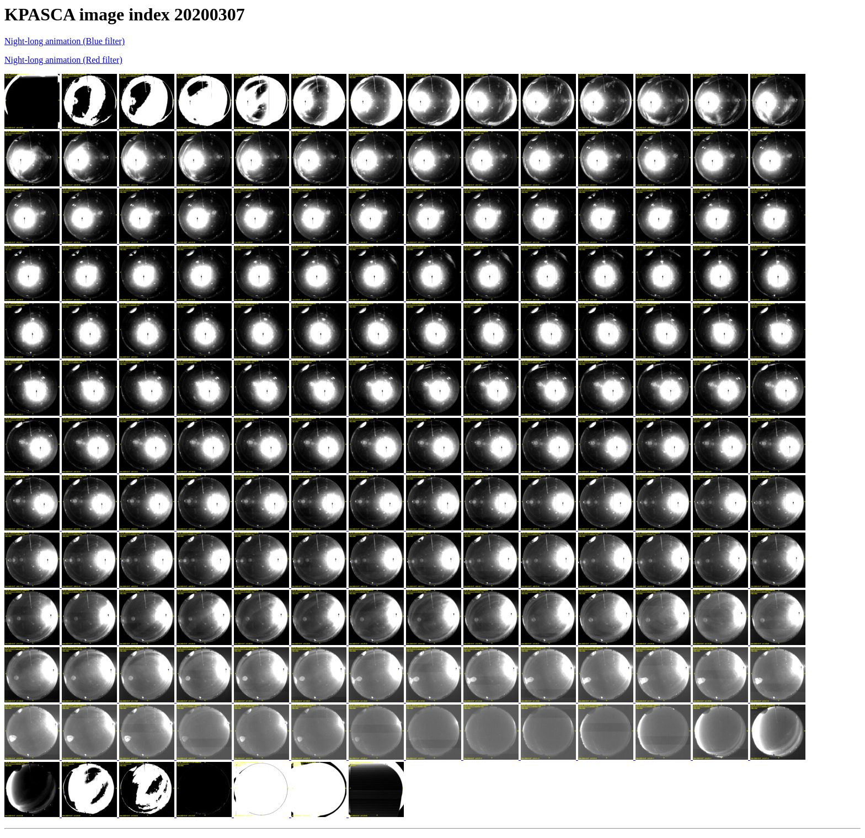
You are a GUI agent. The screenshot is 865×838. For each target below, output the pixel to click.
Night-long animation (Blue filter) (64, 41)
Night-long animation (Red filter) (63, 60)
